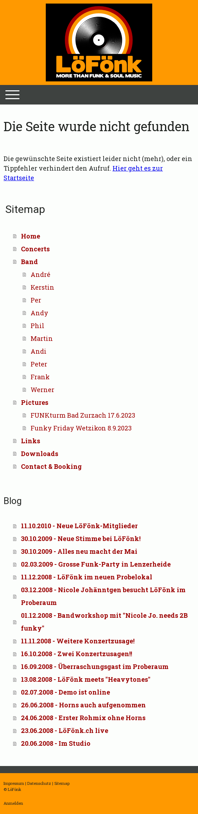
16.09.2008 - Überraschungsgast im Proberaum (95, 666)
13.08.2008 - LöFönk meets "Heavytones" (85, 679)
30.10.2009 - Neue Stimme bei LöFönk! (81, 538)
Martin (42, 338)
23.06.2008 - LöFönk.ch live (64, 730)
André (40, 274)
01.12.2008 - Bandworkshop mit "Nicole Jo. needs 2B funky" (104, 621)
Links (30, 441)
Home (30, 236)
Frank (40, 377)
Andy (39, 313)
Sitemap (62, 783)
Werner (42, 389)
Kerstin (42, 287)
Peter (39, 364)
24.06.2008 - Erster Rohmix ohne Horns (83, 717)
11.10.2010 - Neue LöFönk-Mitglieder (79, 525)
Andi (38, 351)
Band (29, 261)
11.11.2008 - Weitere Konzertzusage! (77, 641)
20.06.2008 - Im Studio (55, 743)
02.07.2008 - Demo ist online (65, 692)
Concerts (35, 249)
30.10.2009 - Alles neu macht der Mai (79, 551)
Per (36, 300)
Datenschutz (39, 783)
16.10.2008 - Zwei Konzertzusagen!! (76, 653)
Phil (37, 325)
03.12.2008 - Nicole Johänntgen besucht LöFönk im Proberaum (103, 596)
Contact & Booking (51, 466)
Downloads (39, 453)
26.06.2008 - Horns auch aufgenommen (83, 705)
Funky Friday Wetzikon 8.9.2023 (81, 428)
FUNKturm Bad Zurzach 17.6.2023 (83, 415)
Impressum (14, 783)
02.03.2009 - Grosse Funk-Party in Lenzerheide (96, 564)
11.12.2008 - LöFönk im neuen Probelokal (86, 577)
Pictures (34, 402)
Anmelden (13, 803)
